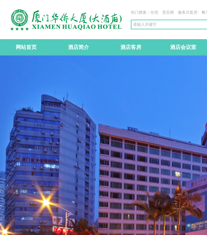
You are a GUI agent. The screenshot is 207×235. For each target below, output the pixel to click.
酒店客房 (130, 47)
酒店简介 (78, 47)
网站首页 (26, 47)
